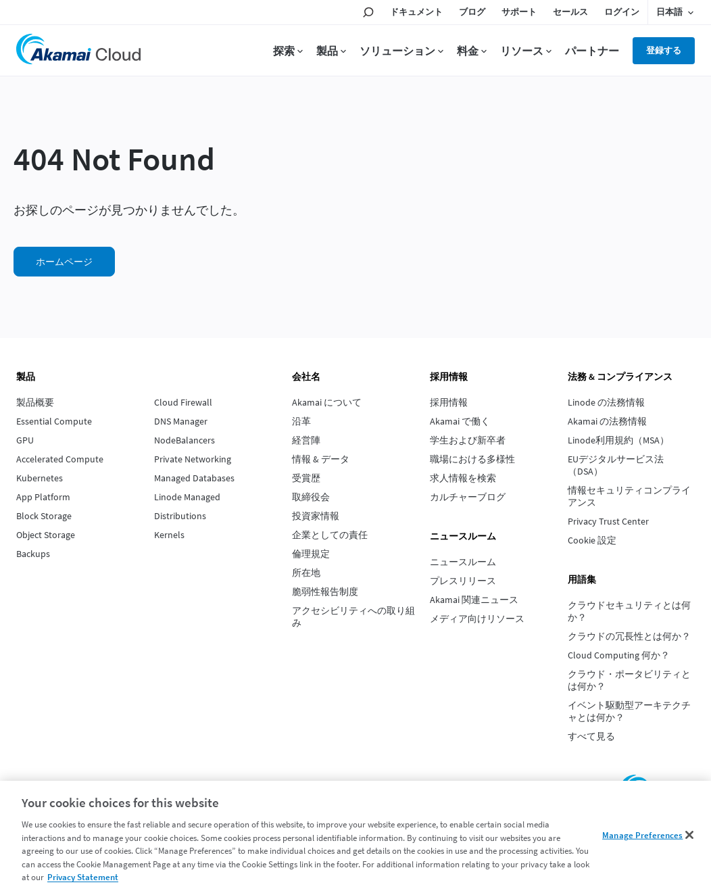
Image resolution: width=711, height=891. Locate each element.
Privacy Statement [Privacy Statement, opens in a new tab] (82, 877)
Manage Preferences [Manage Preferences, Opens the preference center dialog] (642, 834)
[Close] (689, 835)
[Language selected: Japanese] (675, 12)
